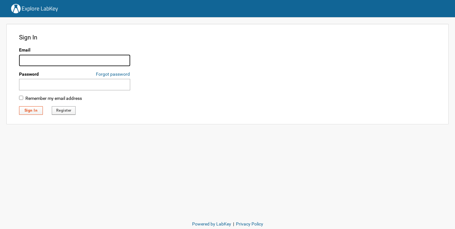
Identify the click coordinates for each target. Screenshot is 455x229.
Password (29, 74)
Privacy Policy (249, 223)
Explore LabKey (40, 8)
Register (63, 110)
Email (24, 49)
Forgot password (113, 74)
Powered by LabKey (211, 223)
